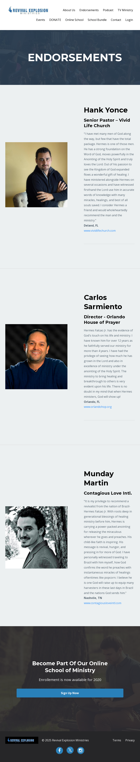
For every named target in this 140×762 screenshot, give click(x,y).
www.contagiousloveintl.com (102, 603)
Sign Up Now (70, 693)
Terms (116, 740)
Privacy (130, 740)
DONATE (55, 20)
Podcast (108, 10)
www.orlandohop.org (98, 407)
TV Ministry (125, 10)
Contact (116, 20)
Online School (74, 20)
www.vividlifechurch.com (100, 231)
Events (40, 20)
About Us (69, 10)
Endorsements (89, 10)
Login (129, 20)
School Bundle (97, 20)
